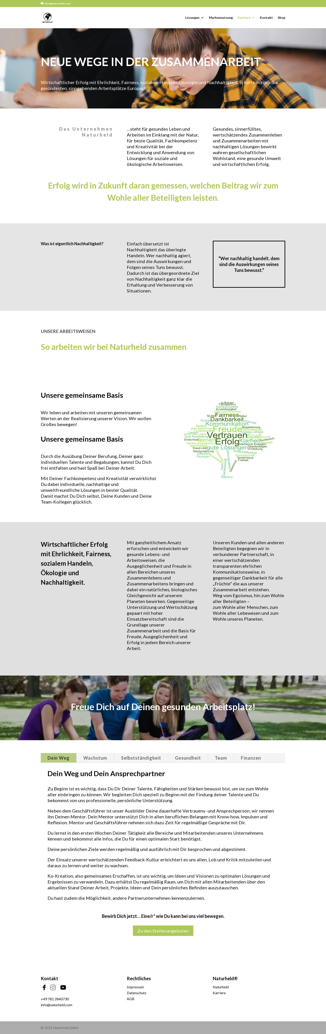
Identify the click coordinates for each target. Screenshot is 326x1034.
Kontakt (266, 17)
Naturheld (221, 987)
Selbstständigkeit (141, 758)
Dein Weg (59, 758)
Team (221, 758)
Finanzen (251, 758)
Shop (281, 17)
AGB (130, 998)
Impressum (135, 987)
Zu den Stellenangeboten (163, 930)
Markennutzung (221, 17)
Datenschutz (136, 993)
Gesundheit (188, 758)
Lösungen (192, 17)
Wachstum (95, 758)
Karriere (244, 17)
